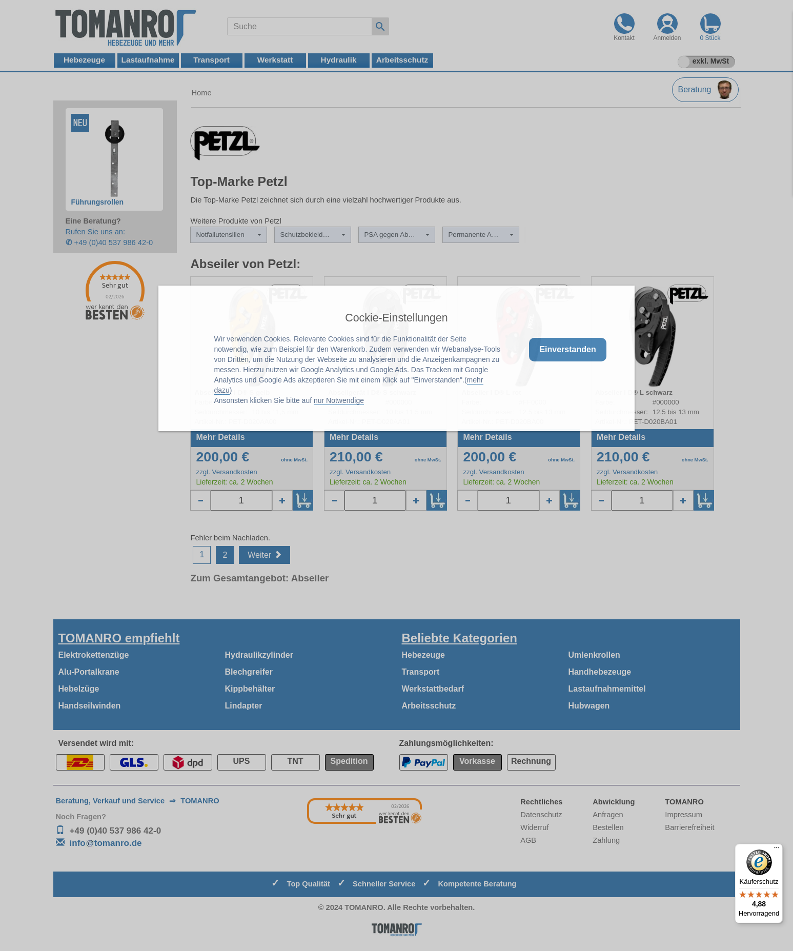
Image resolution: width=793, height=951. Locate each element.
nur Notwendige (339, 400)
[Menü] (776, 850)
